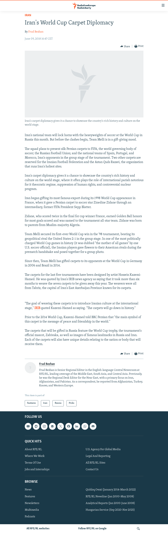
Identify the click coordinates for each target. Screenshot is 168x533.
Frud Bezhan (35, 31)
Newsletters (32, 503)
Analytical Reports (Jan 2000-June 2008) (110, 503)
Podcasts (30, 516)
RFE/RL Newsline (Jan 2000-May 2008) (110, 496)
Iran (28, 15)
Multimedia (32, 509)
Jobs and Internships (37, 469)
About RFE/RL (33, 449)
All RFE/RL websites (38, 528)
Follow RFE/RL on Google (92, 528)
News (28, 489)
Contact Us (92, 469)
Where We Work (35, 456)
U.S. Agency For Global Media (103, 449)
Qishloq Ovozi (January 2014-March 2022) (111, 489)
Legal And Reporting (98, 456)
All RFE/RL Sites (95, 462)
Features (30, 496)
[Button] (125, 46)
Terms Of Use (33, 462)
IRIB (37, 308)
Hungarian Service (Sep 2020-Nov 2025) (110, 509)
